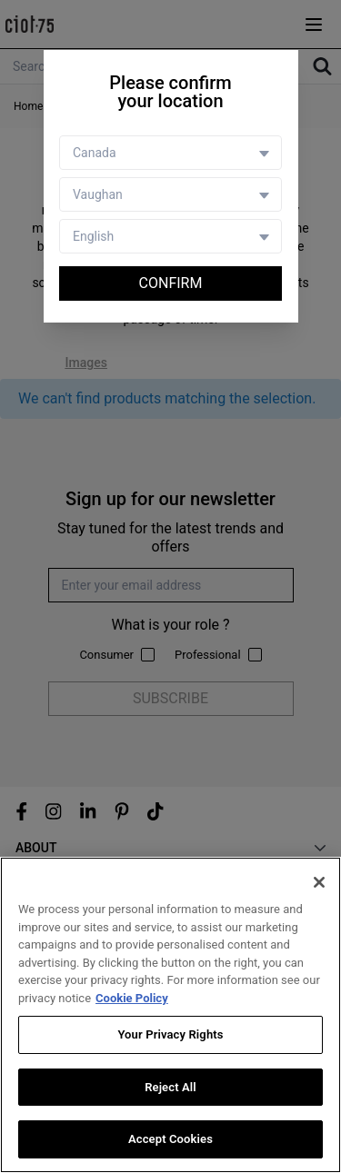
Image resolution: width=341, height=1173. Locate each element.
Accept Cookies (170, 1139)
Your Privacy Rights (170, 1034)
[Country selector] (170, 152)
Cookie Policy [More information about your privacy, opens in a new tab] (131, 998)
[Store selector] (170, 194)
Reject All (170, 1087)
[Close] (319, 882)
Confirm (171, 283)
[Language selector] (170, 236)
